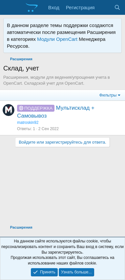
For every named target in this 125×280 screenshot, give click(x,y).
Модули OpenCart (57, 39)
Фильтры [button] (107, 95)
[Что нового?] (104, 7)
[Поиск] (117, 7)
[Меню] (9, 7)
